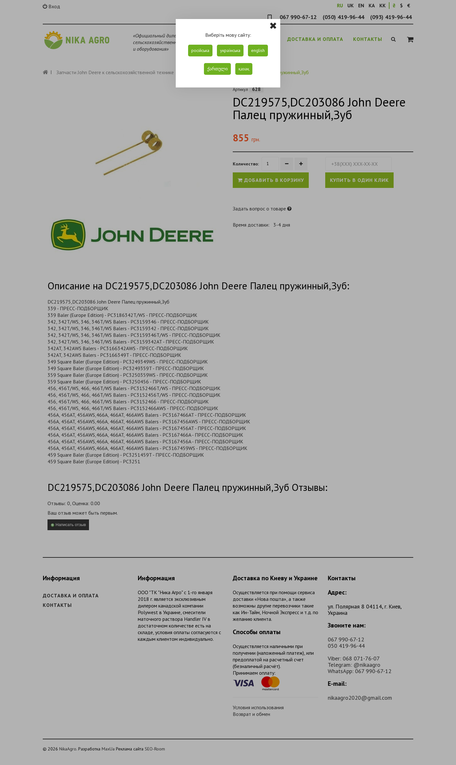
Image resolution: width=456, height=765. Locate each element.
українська (230, 50)
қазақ (243, 69)
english (258, 50)
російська (200, 50)
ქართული (217, 69)
